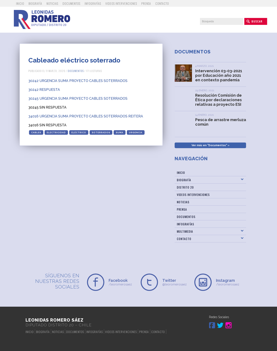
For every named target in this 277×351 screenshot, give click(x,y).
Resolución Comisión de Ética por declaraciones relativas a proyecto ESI (218, 100)
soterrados (101, 132)
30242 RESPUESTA (44, 90)
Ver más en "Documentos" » (210, 145)
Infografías (93, 3)
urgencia (135, 132)
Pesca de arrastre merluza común (220, 122)
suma (119, 132)
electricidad (56, 132)
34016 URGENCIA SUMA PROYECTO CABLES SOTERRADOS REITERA (85, 116)
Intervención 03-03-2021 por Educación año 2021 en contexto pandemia (218, 75)
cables (36, 132)
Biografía (35, 3)
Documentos (71, 3)
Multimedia (185, 231)
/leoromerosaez (122, 282)
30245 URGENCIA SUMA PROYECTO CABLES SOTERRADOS (77, 98)
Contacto (162, 3)
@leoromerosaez (176, 282)
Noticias (52, 3)
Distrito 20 (185, 187)
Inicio (20, 3)
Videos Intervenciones (121, 3)
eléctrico (78, 132)
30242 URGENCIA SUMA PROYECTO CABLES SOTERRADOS (77, 81)
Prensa (146, 3)
